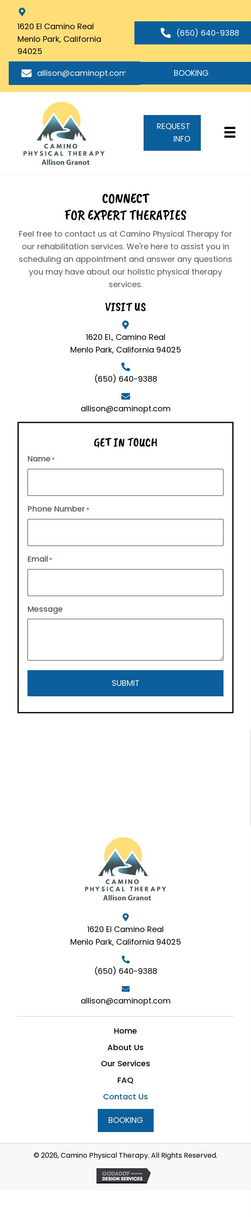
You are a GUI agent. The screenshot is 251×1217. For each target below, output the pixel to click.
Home (125, 1030)
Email (40, 559)
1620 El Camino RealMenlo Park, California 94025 (59, 39)
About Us (125, 1047)
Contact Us (125, 1096)
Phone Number (58, 509)
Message (45, 608)
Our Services (125, 1063)
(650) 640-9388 (125, 378)
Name (41, 458)
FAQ (125, 1080)
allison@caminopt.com (126, 408)
